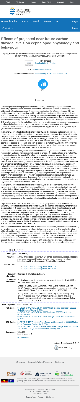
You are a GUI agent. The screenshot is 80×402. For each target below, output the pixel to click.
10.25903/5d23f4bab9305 (42, 70)
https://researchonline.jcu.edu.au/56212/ (40, 266)
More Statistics (23, 338)
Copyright (20, 362)
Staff (8, 2)
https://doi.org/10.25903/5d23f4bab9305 (51, 74)
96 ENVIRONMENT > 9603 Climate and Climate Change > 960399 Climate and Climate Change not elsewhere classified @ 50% (48, 327)
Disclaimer (50, 397)
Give (72, 2)
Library (33, 2)
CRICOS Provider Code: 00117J (40, 392)
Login (75, 21)
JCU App (20, 2)
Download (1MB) (41, 63)
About (25, 21)
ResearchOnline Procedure (40, 362)
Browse (47, 21)
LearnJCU (46, 2)
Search (36, 21)
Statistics (59, 362)
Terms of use (31, 397)
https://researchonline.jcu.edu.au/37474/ (40, 269)
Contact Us (7, 28)
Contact (60, 2)
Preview (53, 63)
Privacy (41, 397)
